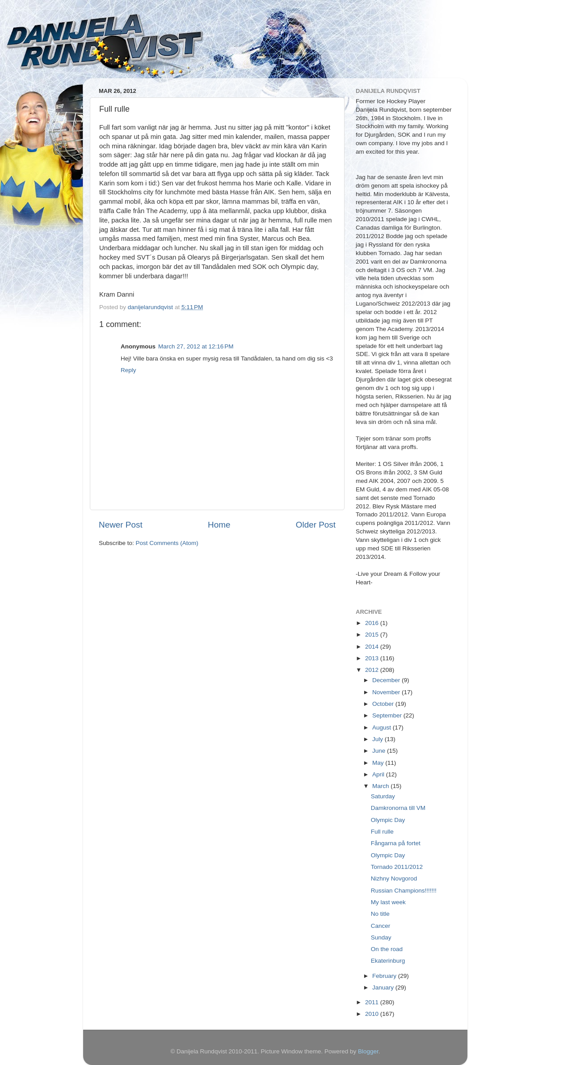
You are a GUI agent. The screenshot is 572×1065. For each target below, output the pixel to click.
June (379, 750)
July (378, 739)
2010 (372, 1013)
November (387, 692)
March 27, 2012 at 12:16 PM (195, 346)
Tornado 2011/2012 (397, 867)
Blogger (368, 1051)
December (387, 680)
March (381, 786)
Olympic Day (388, 820)
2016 (372, 623)
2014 (372, 646)
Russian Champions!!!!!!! (404, 890)
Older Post (316, 524)
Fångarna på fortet (396, 843)
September (388, 715)
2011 (372, 1002)
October (383, 703)
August (382, 727)
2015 (372, 634)
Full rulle (382, 831)
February (385, 976)
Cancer (381, 925)
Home (219, 524)
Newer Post (121, 524)
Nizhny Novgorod (394, 878)
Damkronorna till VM (398, 808)
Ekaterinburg (388, 960)
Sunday (381, 937)
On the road (387, 949)
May (378, 762)
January (383, 987)
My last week (388, 902)
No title (380, 913)
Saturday (383, 796)
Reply (128, 370)
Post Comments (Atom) (167, 543)
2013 (372, 658)
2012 (372, 670)
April (379, 774)
